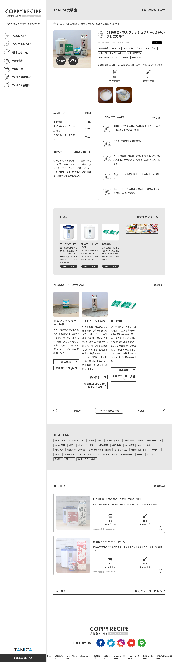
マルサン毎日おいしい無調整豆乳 (118, 454)
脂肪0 (140, 454)
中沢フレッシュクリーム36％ (112, 53)
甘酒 (141, 440)
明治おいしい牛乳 (78, 440)
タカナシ (70, 459)
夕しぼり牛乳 (135, 53)
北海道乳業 (70, 454)
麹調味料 (18, 72)
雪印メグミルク (114, 440)
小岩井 (59, 459)
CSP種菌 (104, 48)
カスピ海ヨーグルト (133, 48)
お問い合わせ (148, 657)
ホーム (49, 657)
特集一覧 (18, 81)
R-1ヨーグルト (145, 445)
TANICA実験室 (21, 89)
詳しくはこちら (68, 266)
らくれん (116, 48)
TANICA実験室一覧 (109, 410)
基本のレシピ (20, 64)
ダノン (150, 454)
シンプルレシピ (21, 56)
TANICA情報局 (21, 97)
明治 (101, 440)
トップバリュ (121, 449)
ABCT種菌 (60, 445)
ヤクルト (156, 449)
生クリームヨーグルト (109, 57)
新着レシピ (19, 48)
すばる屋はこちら (23, 658)
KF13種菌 (130, 445)
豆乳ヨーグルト (154, 440)
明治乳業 (130, 440)
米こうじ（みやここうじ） (89, 454)
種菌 (126, 57)
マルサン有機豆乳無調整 (100, 449)
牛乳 (92, 440)
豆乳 (58, 454)
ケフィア (59, 449)
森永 (72, 445)
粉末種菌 (137, 57)
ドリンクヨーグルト (87, 445)
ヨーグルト (115, 43)
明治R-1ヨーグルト (140, 449)
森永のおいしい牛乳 (76, 449)
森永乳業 (117, 445)
